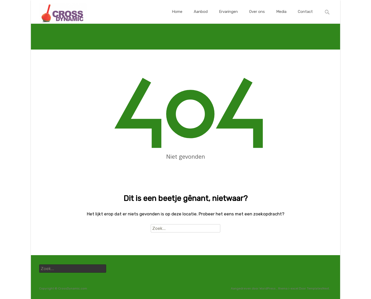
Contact (305, 16)
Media (281, 16)
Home (177, 16)
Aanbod (201, 16)
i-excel (293, 288)
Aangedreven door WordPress (253, 288)
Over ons (257, 16)
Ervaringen (228, 16)
